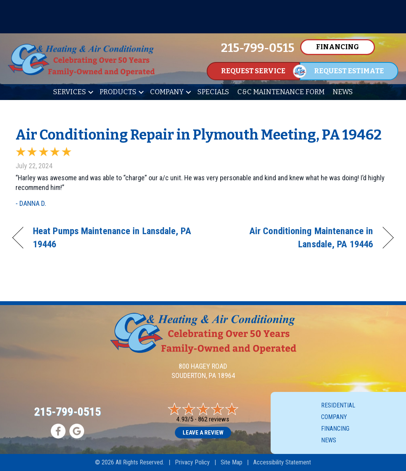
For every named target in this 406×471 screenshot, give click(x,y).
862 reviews (213, 419)
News (343, 92)
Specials (213, 92)
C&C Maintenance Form (281, 92)
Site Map (231, 462)
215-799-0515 (67, 411)
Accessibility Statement (282, 462)
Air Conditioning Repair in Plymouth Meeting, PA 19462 (199, 134)
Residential (338, 405)
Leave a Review (203, 432)
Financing (335, 428)
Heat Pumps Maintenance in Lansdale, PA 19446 (112, 237)
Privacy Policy (192, 462)
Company (167, 92)
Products (118, 92)
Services (69, 92)
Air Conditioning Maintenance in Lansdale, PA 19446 (293, 237)
